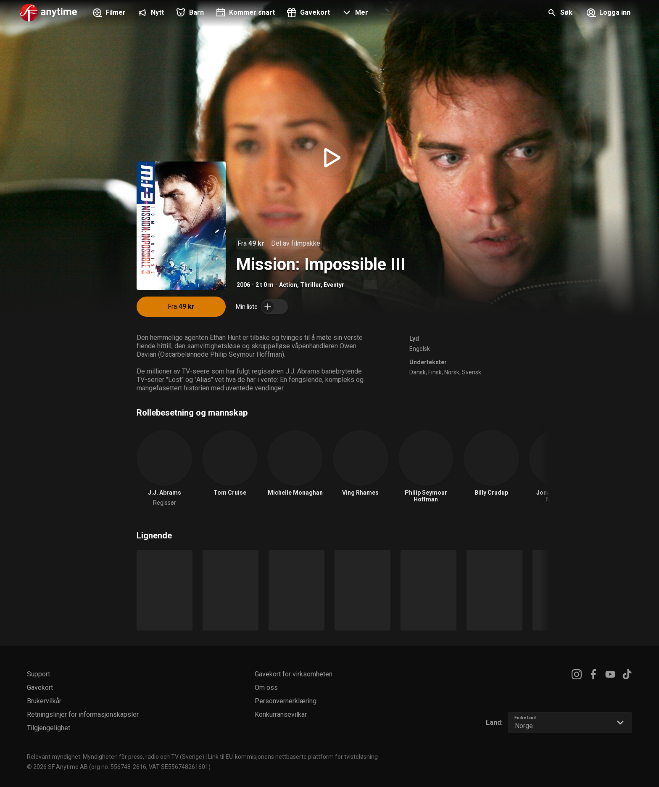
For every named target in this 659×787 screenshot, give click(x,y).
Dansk (417, 372)
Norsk (451, 372)
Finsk (435, 372)
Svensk (471, 372)
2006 (243, 284)
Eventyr (334, 284)
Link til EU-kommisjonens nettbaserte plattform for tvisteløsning (293, 756)
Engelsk (419, 348)
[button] (354, 13)
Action (288, 284)
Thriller (310, 284)
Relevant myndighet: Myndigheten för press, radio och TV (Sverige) (115, 756)
